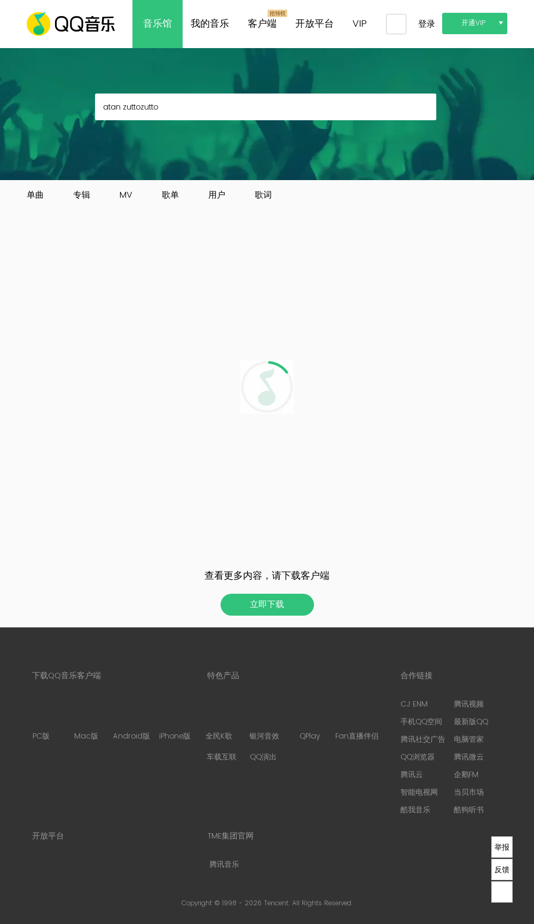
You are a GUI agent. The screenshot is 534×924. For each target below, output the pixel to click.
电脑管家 (469, 739)
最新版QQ (471, 722)
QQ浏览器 (417, 757)
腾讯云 (411, 774)
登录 (426, 24)
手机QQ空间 (421, 722)
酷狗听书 (469, 810)
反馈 (501, 869)
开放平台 (314, 24)
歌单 (170, 195)
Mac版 (86, 720)
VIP (359, 24)
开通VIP (473, 23)
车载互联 (222, 757)
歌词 (263, 195)
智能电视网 (419, 792)
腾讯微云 (469, 757)
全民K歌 (219, 720)
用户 (216, 195)
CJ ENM (414, 704)
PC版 (41, 720)
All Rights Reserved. (322, 903)
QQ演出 (263, 757)
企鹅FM (466, 774)
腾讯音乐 (224, 864)
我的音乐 (210, 24)
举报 (501, 847)
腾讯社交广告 (422, 739)
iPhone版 (175, 720)
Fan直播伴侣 (357, 720)
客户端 (262, 24)
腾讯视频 (469, 704)
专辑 (81, 195)
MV (126, 195)
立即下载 (267, 604)
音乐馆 (157, 24)
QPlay (309, 720)
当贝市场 (469, 792)
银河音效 (264, 720)
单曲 (35, 195)
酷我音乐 (415, 810)
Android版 (131, 720)
